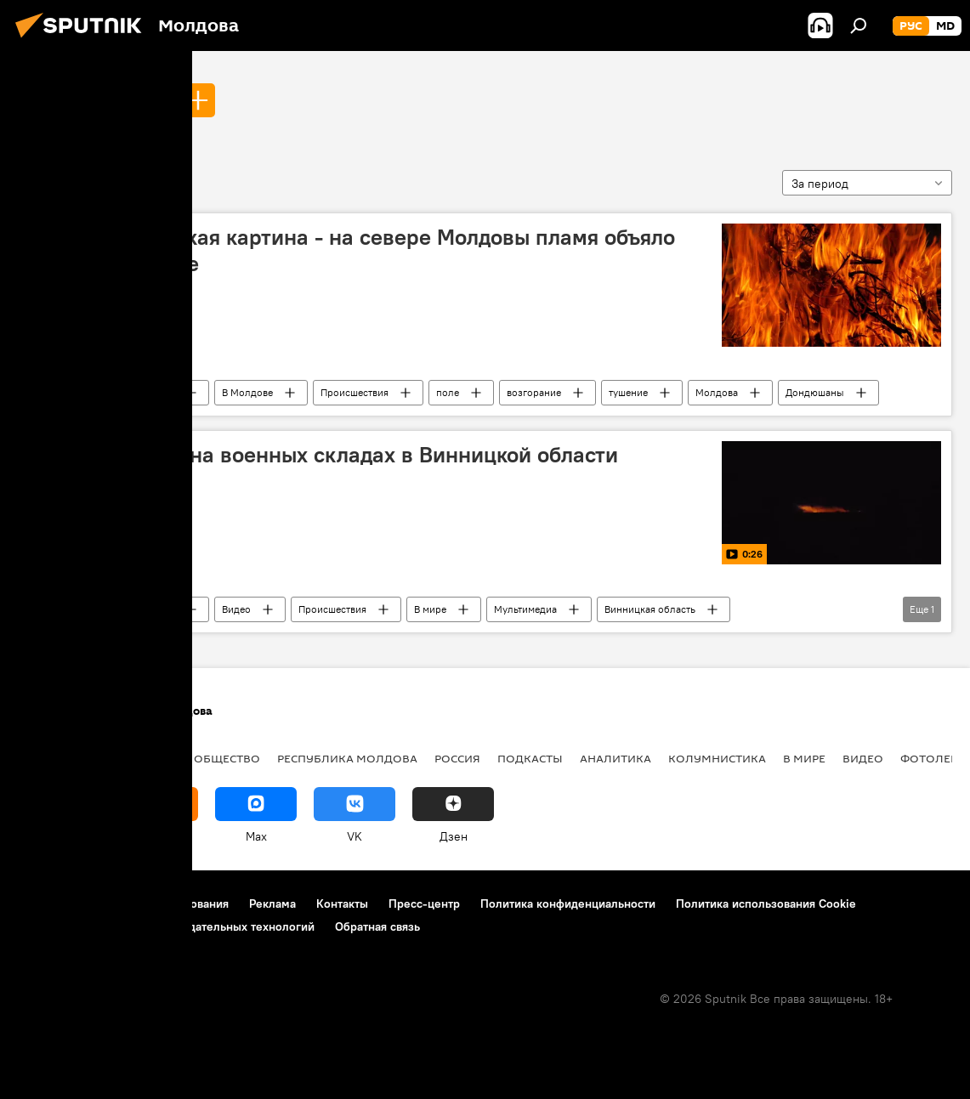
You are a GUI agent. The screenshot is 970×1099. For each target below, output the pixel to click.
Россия (457, 758)
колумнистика (717, 758)
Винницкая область (649, 609)
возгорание (534, 392)
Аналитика (615, 758)
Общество (227, 758)
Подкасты (530, 758)
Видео (236, 609)
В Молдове (247, 392)
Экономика (138, 758)
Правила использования (162, 903)
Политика (50, 758)
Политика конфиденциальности (567, 903)
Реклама (272, 903)
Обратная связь (377, 926)
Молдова (716, 392)
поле (447, 392)
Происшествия (354, 392)
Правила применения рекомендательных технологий (166, 926)
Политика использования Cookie (766, 903)
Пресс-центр (424, 903)
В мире (430, 609)
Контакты (342, 903)
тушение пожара (95, 99)
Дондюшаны (815, 392)
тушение (628, 392)
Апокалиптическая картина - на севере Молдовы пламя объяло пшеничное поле (352, 250)
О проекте (46, 903)
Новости (154, 392)
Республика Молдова (347, 758)
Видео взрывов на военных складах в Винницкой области (323, 454)
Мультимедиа (525, 609)
